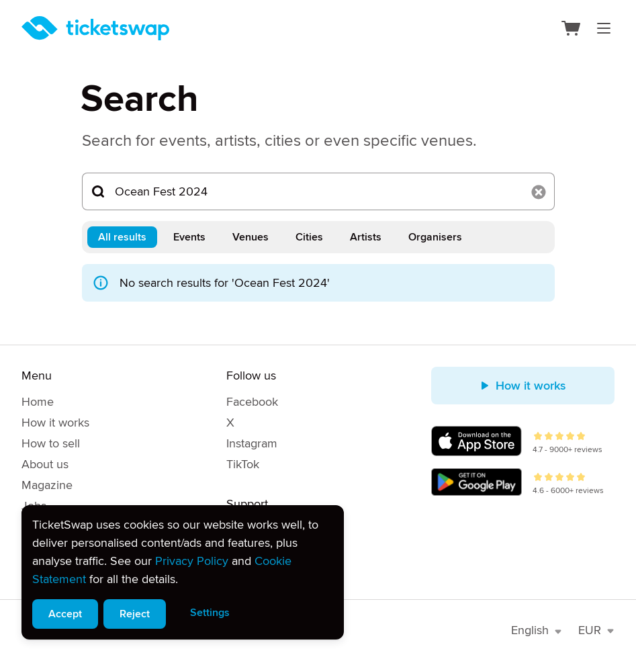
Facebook (252, 401)
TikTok (242, 464)
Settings (210, 612)
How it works (55, 422)
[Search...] (318, 191)
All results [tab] (122, 237)
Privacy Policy (191, 561)
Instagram (251, 443)
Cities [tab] (309, 237)
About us (45, 464)
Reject (135, 614)
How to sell (50, 443)
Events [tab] (189, 237)
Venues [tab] (250, 237)
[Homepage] (95, 28)
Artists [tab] (365, 237)
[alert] (182, 572)
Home (37, 401)
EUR (596, 630)
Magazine (47, 485)
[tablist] (318, 237)
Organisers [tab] (435, 237)
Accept (65, 614)
